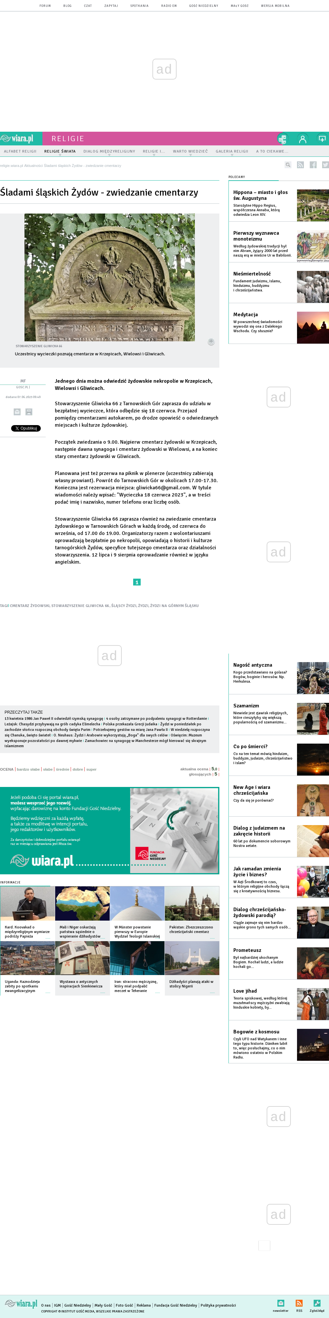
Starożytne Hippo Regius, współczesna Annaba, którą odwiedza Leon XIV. (256, 210)
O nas (46, 1305)
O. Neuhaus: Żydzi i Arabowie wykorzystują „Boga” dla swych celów (111, 735)
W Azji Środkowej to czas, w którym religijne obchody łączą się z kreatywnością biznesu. (261, 887)
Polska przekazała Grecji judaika (130, 724)
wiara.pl (21, 138)
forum (45, 6)
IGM (57, 1305)
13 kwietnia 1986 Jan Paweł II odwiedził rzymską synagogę (54, 718)
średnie (62, 769)
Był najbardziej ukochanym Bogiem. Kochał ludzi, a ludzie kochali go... (258, 962)
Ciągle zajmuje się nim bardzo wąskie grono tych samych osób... (262, 925)
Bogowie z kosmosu (256, 1032)
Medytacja (245, 315)
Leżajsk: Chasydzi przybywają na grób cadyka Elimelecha (52, 724)
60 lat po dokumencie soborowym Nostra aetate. (261, 843)
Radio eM (169, 6)
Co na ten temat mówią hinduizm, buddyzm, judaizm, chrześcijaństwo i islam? (262, 758)
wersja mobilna (275, 6)
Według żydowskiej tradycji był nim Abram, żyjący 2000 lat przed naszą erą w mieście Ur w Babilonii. (262, 251)
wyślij (17, 411)
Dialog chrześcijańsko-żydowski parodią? (259, 912)
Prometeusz (247, 950)
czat (88, 6)
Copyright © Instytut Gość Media (67, 1311)
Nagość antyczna (252, 665)
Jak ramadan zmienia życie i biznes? (257, 872)
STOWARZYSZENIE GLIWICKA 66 (80, 605)
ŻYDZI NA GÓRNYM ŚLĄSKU (174, 605)
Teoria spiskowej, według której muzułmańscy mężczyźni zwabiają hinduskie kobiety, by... (261, 1003)
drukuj (28, 411)
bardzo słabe (28, 769)
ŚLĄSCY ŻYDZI (123, 605)
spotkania (140, 6)
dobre (77, 769)
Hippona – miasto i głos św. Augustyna (260, 195)
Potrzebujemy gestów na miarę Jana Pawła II (130, 729)
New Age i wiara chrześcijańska (251, 790)
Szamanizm (246, 706)
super (91, 769)
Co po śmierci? (250, 746)
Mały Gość (240, 6)
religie (68, 138)
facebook (313, 164)
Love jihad (245, 991)
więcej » (48, 935)
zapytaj (111, 6)
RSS (299, 1302)
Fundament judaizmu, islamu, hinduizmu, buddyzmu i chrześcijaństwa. (257, 286)
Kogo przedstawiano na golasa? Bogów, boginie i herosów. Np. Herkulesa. (260, 677)
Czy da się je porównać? (253, 800)
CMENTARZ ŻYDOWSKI (30, 605)
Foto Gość (124, 1305)
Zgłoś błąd (317, 1302)
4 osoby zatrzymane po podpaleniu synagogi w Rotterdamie (156, 718)
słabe (48, 769)
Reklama (144, 1305)
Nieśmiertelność (252, 274)
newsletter (281, 1302)
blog (67, 6)
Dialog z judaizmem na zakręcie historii (259, 831)
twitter (325, 164)
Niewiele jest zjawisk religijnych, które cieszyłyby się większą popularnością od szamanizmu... (260, 718)
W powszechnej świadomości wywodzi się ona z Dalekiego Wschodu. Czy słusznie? (257, 326)
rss (300, 164)
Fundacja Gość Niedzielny (175, 1305)
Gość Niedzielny (203, 6)
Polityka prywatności (218, 1305)
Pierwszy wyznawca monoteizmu (256, 236)
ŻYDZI (143, 605)
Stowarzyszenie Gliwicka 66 (86, 519)
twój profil (303, 138)
